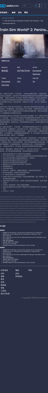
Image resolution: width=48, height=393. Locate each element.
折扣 (20, 12)
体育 (2, 282)
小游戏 (3, 291)
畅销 (13, 12)
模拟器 (12, 18)
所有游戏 (4, 12)
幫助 (26, 12)
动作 (2, 273)
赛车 (2, 279)
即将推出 (19, 276)
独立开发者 (5, 293)
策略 (2, 276)
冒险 (2, 288)
